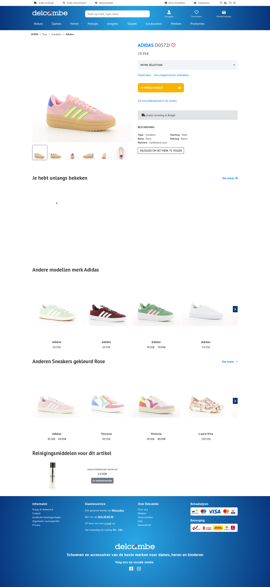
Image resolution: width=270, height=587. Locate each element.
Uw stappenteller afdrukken (171, 75)
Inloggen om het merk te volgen (161, 150)
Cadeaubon (204, 2)
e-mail (107, 523)
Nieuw (38, 23)
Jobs (140, 521)
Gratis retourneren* (76, 2)
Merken (176, 23)
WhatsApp (118, 510)
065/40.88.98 (105, 517)
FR (221, 2)
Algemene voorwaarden (45, 521)
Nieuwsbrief (144, 525)
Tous (44, 34)
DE (234, 2)
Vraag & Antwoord (42, 509)
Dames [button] (56, 23)
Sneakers (56, 34)
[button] (169, 14)
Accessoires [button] (154, 23)
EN (230, 2)
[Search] (117, 13)
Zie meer (230, 178)
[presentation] (235, 309)
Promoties (197, 23)
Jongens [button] (112, 23)
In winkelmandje (102, 480)
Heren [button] (74, 23)
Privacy (36, 525)
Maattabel (144, 75)
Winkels (142, 513)
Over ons (143, 509)
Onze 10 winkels (176, 2)
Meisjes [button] (92, 23)
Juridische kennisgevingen (46, 517)
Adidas (146, 45)
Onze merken (145, 517)
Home (34, 34)
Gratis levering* (46, 2)
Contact (36, 513)
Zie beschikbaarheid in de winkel (157, 101)
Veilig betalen (106, 2)
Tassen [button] (132, 23)
